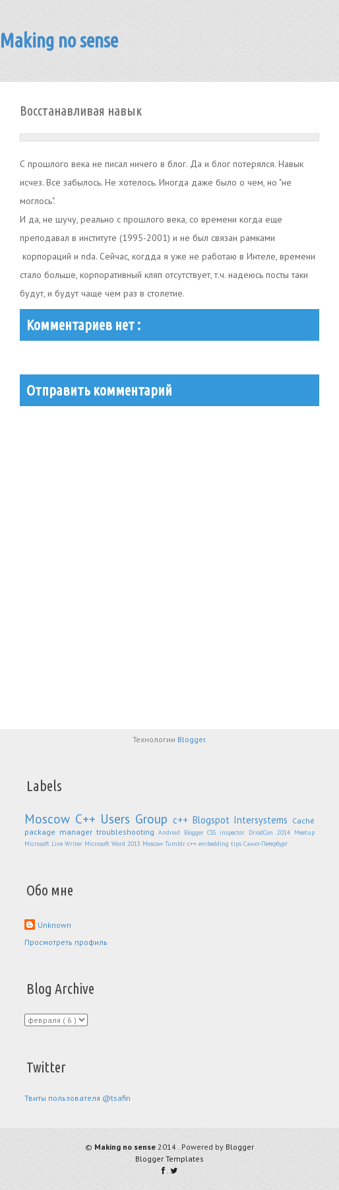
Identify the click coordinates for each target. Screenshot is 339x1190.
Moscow (153, 843)
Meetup (304, 832)
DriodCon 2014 (271, 832)
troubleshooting (127, 832)
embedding (215, 843)
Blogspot (213, 820)
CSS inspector (228, 832)
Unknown (54, 925)
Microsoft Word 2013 (113, 843)
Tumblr (176, 843)
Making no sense (59, 40)
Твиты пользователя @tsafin (77, 1098)
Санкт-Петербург (265, 843)
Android (171, 832)
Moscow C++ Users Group (98, 818)
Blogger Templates (169, 1159)
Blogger (191, 739)
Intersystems (262, 820)
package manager (60, 832)
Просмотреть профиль (66, 942)
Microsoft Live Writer (54, 843)
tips (237, 843)
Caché (303, 820)
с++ (183, 820)
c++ (193, 843)
